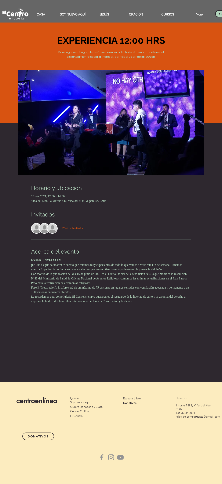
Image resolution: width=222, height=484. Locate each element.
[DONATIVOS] (38, 436)
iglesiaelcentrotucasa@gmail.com (198, 416)
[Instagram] (111, 457)
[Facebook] (102, 457)
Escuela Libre (132, 398)
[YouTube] (120, 457)
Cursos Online (79, 411)
